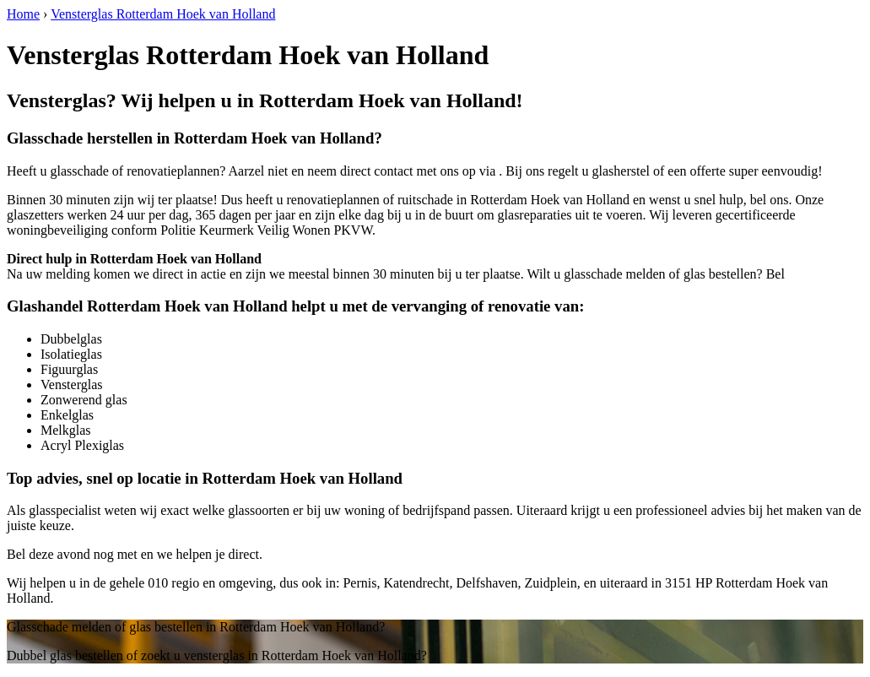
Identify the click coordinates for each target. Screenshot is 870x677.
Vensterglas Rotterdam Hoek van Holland (163, 14)
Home (23, 14)
